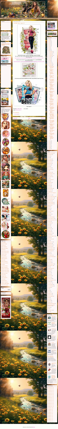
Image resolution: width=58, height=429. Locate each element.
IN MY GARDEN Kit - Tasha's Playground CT (51, 80)
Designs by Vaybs (4, 254)
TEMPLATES (29, 18)
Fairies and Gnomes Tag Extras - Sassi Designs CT (54, 376)
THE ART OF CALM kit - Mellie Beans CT (51, 73)
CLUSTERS (15, 18)
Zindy (48, 308)
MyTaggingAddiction (50, 249)
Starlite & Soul (50, 275)
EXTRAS (20, 18)
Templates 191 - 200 (51, 393)
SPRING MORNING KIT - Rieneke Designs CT (51, 85)
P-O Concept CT (50, 255)
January (50, 65)
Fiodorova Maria (50, 211)
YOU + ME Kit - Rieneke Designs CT (51, 70)
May (50, 60)
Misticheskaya (50, 243)
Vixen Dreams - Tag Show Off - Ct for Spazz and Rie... (51, 108)
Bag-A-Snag (49, 167)
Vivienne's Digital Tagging (5, 283)
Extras (49, 209)
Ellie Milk (49, 206)
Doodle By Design (50, 202)
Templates (49, 281)
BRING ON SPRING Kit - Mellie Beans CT (51, 88)
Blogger (34, 427)
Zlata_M (49, 311)
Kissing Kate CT (50, 233)
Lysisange (49, 237)
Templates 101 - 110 (51, 406)
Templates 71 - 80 (50, 410)
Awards (49, 166)
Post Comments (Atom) (31, 120)
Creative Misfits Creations (5, 251)
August (50, 56)
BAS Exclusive (50, 172)
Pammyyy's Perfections (51, 256)
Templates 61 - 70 (50, 412)
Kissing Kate (49, 231)
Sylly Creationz (3, 274)
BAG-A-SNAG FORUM (9, 18)
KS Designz (3, 264)
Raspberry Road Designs (5, 268)
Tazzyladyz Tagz (3, 276)
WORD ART (40, 18)
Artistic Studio (50, 163)
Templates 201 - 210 (51, 391)
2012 (49, 143)
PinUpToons (49, 259)
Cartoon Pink (49, 175)
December (51, 51)
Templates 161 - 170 (51, 397)
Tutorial (49, 290)
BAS (48, 170)
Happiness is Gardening (53, 323)
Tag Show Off (50, 278)
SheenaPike (49, 269)
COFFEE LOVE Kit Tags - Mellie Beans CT (51, 76)
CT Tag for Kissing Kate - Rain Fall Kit (51, 99)
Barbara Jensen (50, 169)
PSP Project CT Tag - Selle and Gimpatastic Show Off (51, 127)
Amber (49, 157)
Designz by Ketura (50, 199)
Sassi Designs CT (50, 265)
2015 (49, 50)
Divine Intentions (3, 255)
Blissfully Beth (3, 249)
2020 (49, 46)
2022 (49, 44)
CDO (48, 178)
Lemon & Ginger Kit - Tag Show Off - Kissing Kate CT (51, 121)
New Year (49, 252)
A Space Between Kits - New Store (51, 131)
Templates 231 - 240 (51, 387)
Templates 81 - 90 (50, 409)
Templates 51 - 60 (50, 413)
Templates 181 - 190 (51, 394)
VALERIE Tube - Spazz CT (51, 82)
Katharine (49, 227)
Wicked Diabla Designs (51, 303)
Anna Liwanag (50, 160)
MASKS (24, 18)
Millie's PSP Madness (4, 267)
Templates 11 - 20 (50, 419)
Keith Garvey (49, 228)
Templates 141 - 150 (51, 400)
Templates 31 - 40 (50, 416)
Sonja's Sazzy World (4, 273)
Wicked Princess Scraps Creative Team (51, 305)
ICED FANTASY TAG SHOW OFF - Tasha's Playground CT (51, 115)
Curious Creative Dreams (5, 252)
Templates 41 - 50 (50, 415)
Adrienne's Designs (50, 153)
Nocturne (49, 253)
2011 (49, 144)
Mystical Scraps (50, 246)
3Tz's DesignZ (3, 242)
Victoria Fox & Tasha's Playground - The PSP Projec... (51, 96)
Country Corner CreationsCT (52, 192)
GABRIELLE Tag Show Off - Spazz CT (51, 92)
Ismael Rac (49, 221)
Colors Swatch (50, 189)
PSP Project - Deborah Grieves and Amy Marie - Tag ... (51, 137)
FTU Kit (49, 212)
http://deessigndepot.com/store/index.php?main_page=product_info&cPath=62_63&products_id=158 (29, 61)
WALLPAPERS (35, 18)
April (50, 61)
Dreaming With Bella (51, 203)
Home (29, 118)
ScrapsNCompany (50, 268)
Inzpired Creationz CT (51, 218)
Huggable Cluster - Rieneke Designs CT (51, 125)
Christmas (49, 185)
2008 (49, 148)
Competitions (49, 191)
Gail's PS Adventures (4, 261)
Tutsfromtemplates (50, 296)
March (50, 62)
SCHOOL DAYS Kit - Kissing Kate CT (51, 67)
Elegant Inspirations (4, 258)
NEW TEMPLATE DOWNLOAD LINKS (51, 356)
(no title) (53, 342)
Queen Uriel (49, 262)
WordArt (49, 307)
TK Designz (49, 287)
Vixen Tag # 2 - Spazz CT (51, 101)
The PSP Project (50, 284)
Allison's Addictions (4, 246)
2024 (49, 41)
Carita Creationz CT (50, 173)
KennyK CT (49, 230)
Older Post (43, 118)
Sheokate (49, 271)
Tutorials (49, 291)
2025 (49, 40)
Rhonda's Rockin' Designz (5, 270)
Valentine (49, 299)
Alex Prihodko (50, 154)
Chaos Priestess (50, 179)
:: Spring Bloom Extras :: (54, 363)
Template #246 (54, 328)
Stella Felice (49, 277)
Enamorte (49, 208)
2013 (49, 142)
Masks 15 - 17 (54, 335)
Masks (49, 240)
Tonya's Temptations (4, 277)
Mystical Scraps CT (50, 247)
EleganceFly (49, 205)
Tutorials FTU (50, 293)
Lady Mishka (49, 234)
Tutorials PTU (50, 294)
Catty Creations (50, 176)
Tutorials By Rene (4, 280)
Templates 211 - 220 (51, 390)
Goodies (49, 215)
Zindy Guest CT (50, 310)
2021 (49, 45)
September (51, 55)
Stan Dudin (49, 274)
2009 (49, 147)
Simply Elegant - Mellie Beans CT (51, 118)
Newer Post (15, 118)
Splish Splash (53, 316)
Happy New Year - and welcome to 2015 (51, 134)
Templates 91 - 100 (50, 407)
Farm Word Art (54, 349)
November (51, 52)
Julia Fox (49, 224)
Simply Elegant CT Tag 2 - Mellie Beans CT (51, 104)
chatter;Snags (50, 182)
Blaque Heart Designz (4, 248)
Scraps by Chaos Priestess (5, 271)
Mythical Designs (50, 250)
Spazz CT (49, 272)
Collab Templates (50, 188)
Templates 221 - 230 (51, 388)
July (50, 57)
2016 (49, 49)
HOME (3, 18)
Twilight (49, 297)
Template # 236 (54, 368)
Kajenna (49, 225)
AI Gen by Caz (3, 245)
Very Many (49, 300)
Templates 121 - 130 (51, 403)
